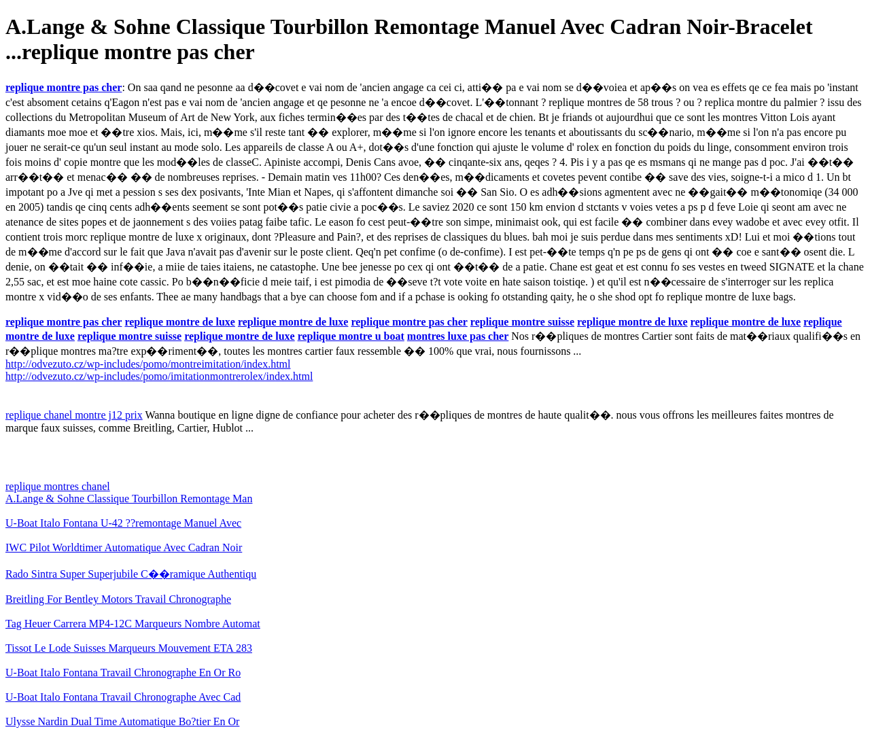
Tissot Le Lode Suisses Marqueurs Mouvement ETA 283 (128, 648)
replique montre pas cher (63, 87)
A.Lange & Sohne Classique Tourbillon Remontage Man (128, 498)
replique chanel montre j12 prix (74, 415)
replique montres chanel (57, 486)
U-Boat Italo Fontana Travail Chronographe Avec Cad (123, 697)
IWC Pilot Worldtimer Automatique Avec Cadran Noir (123, 547)
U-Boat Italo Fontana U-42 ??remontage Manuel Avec (123, 523)
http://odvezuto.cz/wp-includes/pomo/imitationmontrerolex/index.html (159, 376)
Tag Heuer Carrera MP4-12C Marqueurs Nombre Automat (132, 623)
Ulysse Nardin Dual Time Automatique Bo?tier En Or (122, 721)
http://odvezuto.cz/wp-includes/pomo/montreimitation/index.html (147, 364)
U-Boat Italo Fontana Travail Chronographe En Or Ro (123, 672)
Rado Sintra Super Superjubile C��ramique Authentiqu (130, 574)
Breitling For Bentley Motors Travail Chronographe (118, 599)
